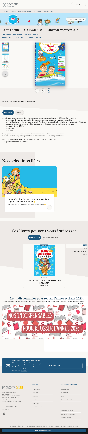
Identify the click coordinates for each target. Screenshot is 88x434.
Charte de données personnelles (37, 426)
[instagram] (4, 413)
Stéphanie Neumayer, (20, 34)
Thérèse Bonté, (7, 34)
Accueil (6, 11)
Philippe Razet (33, 34)
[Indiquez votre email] (62, 365)
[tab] (8, 112)
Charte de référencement (17, 426)
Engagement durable (67, 426)
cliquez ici (24, 371)
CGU (76, 426)
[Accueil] (10, 4)
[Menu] (78, 4)
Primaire (13, 11)
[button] (76, 19)
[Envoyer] (80, 365)
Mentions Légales (54, 426)
